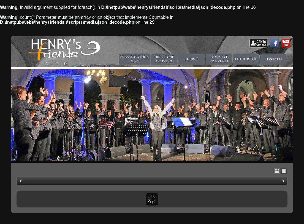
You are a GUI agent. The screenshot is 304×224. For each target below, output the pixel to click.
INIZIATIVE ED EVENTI (219, 59)
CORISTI (191, 59)
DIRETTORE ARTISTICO (164, 59)
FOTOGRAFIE (246, 59)
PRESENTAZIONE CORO (134, 59)
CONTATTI (273, 59)
